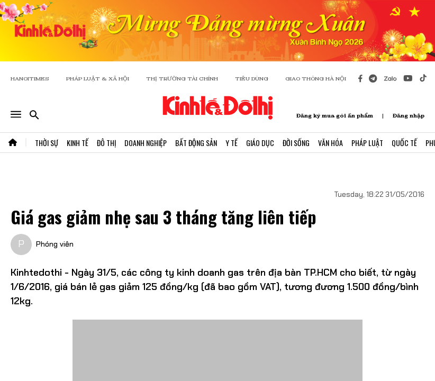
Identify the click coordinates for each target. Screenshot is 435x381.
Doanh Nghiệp (145, 142)
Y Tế (231, 142)
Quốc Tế (404, 142)
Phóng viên (55, 244)
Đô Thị (106, 142)
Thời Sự (46, 142)
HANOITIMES (30, 78)
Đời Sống (296, 142)
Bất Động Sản (196, 142)
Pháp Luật (367, 142)
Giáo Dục (260, 142)
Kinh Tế (77, 142)
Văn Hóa (330, 142)
